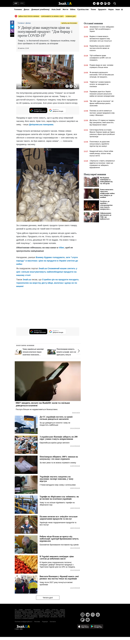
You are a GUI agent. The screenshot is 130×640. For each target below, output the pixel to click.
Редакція (45, 621)
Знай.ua (43, 268)
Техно (93, 9)
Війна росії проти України (29, 16)
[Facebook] (12, 23)
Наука (111, 9)
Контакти (53, 621)
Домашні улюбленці (40, 9)
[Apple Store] (83, 626)
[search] (115, 3)
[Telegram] (94, 3)
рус (22, 3)
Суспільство (83, 9)
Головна (18, 9)
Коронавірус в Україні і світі (52, 16)
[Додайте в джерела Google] (57, 110)
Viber (61, 247)
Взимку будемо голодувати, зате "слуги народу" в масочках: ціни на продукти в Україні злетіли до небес (47, 260)
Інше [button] (119, 9)
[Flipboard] (105, 3)
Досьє (26, 9)
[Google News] (98, 615)
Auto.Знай (56, 9)
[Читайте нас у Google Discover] (38, 110)
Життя (65, 9)
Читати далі (48, 598)
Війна (72, 9)
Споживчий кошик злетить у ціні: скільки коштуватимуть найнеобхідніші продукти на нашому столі (46, 271)
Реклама (37, 621)
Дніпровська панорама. (41, 124)
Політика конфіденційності (23, 621)
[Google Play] (96, 626)
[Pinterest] (109, 3)
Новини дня (70, 16)
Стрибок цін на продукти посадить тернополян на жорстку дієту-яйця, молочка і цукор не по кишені (47, 282)
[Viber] (98, 3)
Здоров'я (102, 9)
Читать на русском (69, 23)
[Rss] (101, 3)
